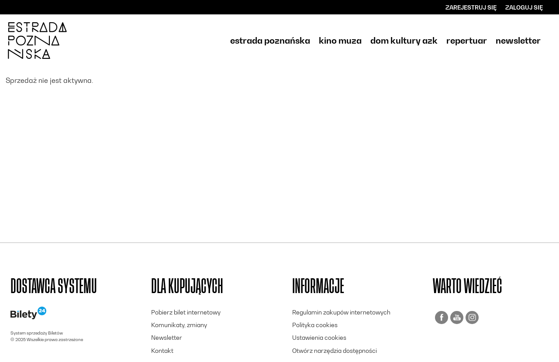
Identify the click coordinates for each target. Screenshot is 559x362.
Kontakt (162, 350)
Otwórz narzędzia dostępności (334, 350)
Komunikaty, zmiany (179, 324)
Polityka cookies (315, 324)
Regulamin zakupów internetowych (341, 312)
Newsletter (166, 337)
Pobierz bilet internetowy (186, 312)
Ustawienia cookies (319, 337)
